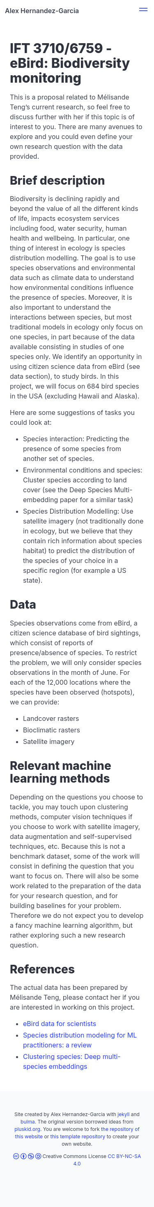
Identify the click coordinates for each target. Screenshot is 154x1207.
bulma (28, 1122)
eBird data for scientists (59, 1023)
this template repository (78, 1136)
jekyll (123, 1114)
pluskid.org (27, 1129)
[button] (143, 10)
